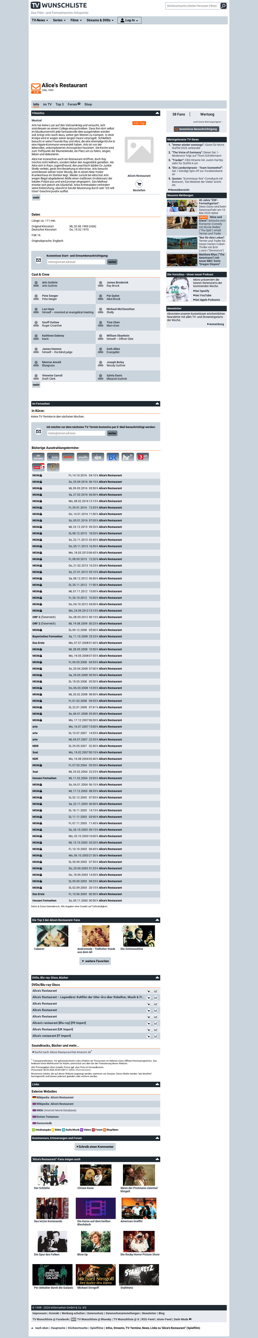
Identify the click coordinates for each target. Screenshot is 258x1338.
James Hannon (51, 349)
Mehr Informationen (80, 1070)
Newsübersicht (179, 189)
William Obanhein (118, 335)
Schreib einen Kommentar (96, 1147)
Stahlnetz (127, 1287)
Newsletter (149, 1313)
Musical (37, 120)
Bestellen (139, 190)
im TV (47, 104)
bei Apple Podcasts (207, 299)
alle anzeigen (38, 457)
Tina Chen (113, 322)
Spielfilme (96, 1328)
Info (36, 104)
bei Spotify (202, 291)
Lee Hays (48, 309)
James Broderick (117, 282)
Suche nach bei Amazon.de (62, 1052)
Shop (88, 104)
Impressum (39, 1313)
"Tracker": (197, 161)
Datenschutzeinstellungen (123, 1313)
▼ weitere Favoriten (95, 961)
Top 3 (60, 104)
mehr (36, 197)
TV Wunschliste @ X (126, 1319)
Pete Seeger (50, 295)
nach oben (40, 1328)
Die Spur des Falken (46, 1254)
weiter (112, 262)
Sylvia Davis (114, 375)
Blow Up (82, 1254)
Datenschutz (95, 1313)
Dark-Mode (184, 1319)
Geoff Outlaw (50, 322)
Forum (74, 104)
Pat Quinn (113, 295)
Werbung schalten (73, 1313)
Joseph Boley (115, 362)
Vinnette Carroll (52, 375)
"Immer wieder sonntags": (198, 146)
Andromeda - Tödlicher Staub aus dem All (96, 950)
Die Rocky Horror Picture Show (140, 1254)
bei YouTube (203, 295)
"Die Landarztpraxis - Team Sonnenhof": (197, 171)
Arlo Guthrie (50, 282)
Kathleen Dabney (53, 335)
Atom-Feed (164, 1319)
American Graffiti (132, 1221)
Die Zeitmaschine (132, 948)
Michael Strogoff (88, 1287)
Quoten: (197, 182)
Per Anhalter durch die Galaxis (53, 1287)
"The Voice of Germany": (197, 154)
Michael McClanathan (121, 309)
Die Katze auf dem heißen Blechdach (93, 1223)
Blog (161, 1313)
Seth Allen (113, 349)
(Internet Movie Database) (56, 1110)
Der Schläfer (42, 1188)
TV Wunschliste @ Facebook (50, 1319)
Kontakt (54, 1313)
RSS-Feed (148, 1319)
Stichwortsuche (78, 1328)
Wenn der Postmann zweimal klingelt (139, 1189)
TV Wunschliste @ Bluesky (94, 1319)
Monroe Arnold (51, 362)
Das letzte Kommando (48, 1221)
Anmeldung (216, 324)
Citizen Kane (85, 1188)
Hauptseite (58, 1328)
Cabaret (39, 948)
